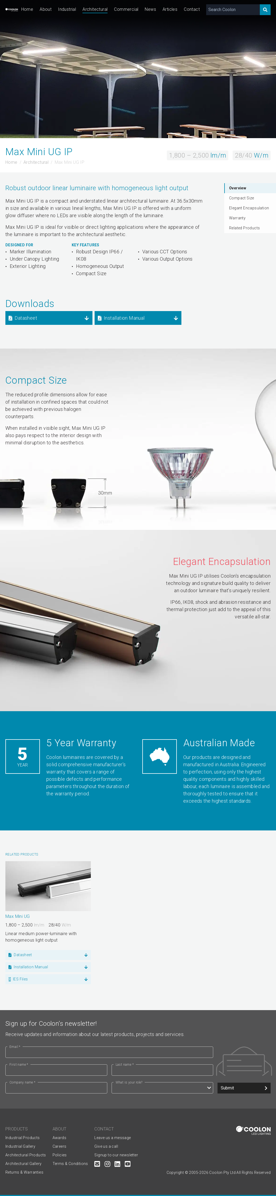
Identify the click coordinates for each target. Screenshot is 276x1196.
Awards (59, 1138)
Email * (14, 1047)
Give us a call (106, 1146)
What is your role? (129, 1082)
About (45, 9)
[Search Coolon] (233, 9)
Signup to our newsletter (116, 1155)
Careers (60, 1146)
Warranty (237, 218)
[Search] (265, 9)
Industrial (67, 9)
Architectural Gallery (23, 1163)
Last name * (125, 1064)
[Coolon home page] (11, 9)
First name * (18, 1064)
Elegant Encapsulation (249, 208)
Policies (60, 1155)
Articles (170, 9)
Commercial (126, 9)
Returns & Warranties (24, 1172)
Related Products (244, 228)
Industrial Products (22, 1138)
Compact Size (241, 198)
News (150, 9)
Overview (237, 188)
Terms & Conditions (70, 1163)
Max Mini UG (17, 916)
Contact (192, 9)
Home (27, 9)
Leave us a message (112, 1138)
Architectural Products (25, 1155)
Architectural (95, 9)
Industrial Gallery (20, 1146)
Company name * (22, 1082)
